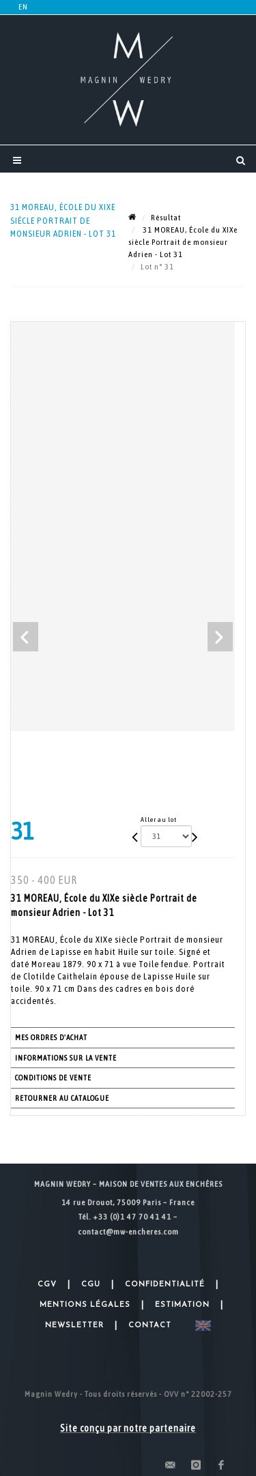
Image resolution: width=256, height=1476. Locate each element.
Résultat (166, 217)
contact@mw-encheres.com (128, 1232)
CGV (47, 1284)
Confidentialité (165, 1284)
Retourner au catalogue (62, 1098)
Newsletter (74, 1325)
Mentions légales (85, 1305)
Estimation (182, 1305)
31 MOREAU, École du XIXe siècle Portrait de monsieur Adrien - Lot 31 (183, 242)
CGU (90, 1284)
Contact (149, 1325)
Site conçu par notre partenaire (128, 1428)
